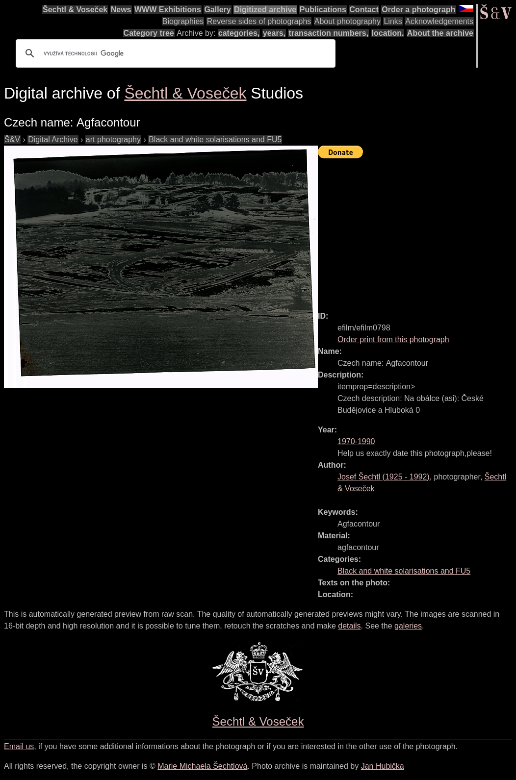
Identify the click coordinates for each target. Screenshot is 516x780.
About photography (347, 21)
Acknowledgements (439, 21)
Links (393, 21)
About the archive (440, 33)
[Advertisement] (417, 230)
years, (274, 33)
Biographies (183, 21)
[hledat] (174, 53)
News (121, 9)
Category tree (149, 33)
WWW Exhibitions (167, 9)
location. (388, 33)
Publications (323, 9)
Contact (364, 9)
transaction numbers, (328, 33)
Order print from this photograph (393, 339)
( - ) (383, 477)
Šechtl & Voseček (75, 9)
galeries (408, 626)
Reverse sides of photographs (259, 21)
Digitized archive (265, 9)
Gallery (217, 9)
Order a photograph (418, 9)
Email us (19, 746)
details (349, 626)
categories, (238, 33)
